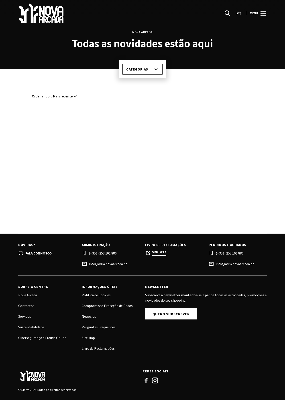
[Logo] (77, 375)
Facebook (146, 380)
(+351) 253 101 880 (103, 253)
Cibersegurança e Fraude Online (42, 337)
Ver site (159, 252)
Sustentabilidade (31, 327)
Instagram (155, 380)
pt (238, 13)
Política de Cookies (96, 295)
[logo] (80, 13)
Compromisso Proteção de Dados (107, 305)
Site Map (88, 337)
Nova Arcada (27, 295)
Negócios (89, 316)
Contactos (26, 305)
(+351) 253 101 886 (230, 253)
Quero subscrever (171, 314)
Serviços (24, 316)
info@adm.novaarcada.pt (108, 264)
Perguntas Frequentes (99, 327)
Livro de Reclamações (98, 348)
